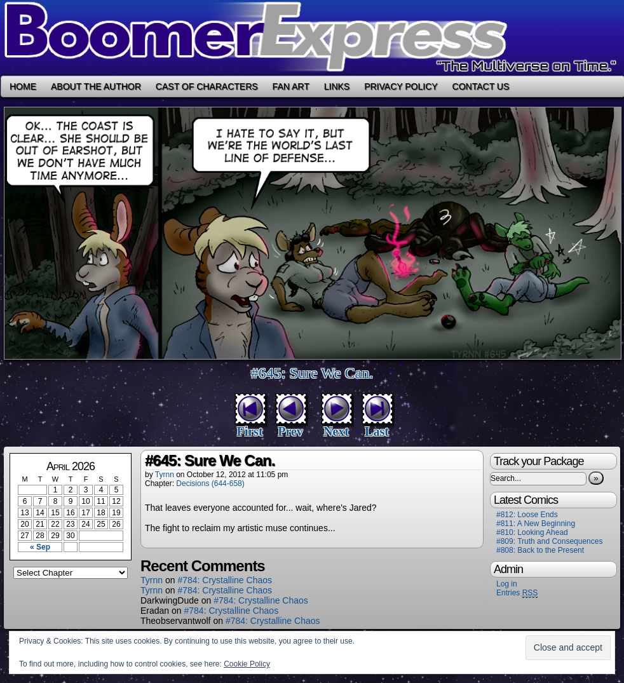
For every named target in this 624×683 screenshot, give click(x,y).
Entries (517, 593)
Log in (506, 583)
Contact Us (481, 86)
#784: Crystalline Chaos (224, 580)
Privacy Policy (400, 86)
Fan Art (291, 86)
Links (336, 86)
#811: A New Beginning (535, 523)
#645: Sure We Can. (312, 373)
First (249, 431)
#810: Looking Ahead (532, 532)
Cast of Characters (207, 86)
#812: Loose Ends (527, 514)
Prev (290, 431)
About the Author (96, 86)
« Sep (40, 547)
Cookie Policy (247, 663)
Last (377, 431)
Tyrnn (164, 474)
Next (336, 431)
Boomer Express (312, 38)
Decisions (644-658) (210, 483)
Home (23, 86)
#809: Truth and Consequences (549, 541)
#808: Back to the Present (540, 550)
